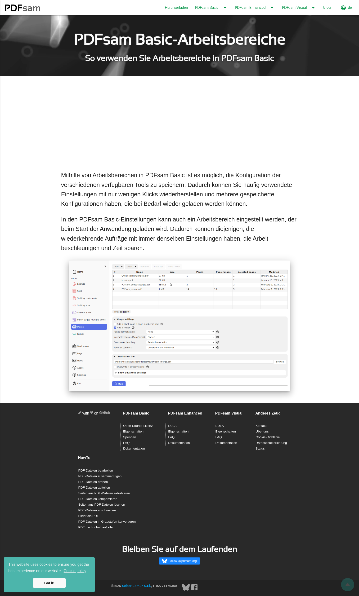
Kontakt (261, 426)
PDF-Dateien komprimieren (97, 499)
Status (260, 448)
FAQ (126, 443)
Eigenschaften (133, 431)
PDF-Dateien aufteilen (94, 487)
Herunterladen (176, 7)
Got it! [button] (49, 583)
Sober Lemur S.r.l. (136, 586)
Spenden (129, 437)
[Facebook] (194, 590)
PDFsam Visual (299, 7)
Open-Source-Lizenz (138, 426)
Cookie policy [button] (75, 571)
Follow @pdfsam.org (179, 561)
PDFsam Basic (211, 7)
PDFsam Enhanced (255, 7)
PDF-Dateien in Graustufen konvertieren (107, 521)
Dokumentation (134, 448)
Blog (327, 7)
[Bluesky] (186, 590)
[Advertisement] (180, 124)
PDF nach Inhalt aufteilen (96, 527)
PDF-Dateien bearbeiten (95, 470)
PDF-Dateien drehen (93, 482)
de (346, 7)
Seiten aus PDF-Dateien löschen (101, 504)
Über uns (262, 431)
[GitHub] (104, 413)
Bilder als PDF (88, 516)
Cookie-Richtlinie (268, 437)
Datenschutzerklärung (271, 443)
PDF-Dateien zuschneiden (97, 510)
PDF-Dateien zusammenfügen (100, 476)
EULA (172, 426)
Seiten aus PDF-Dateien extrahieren (104, 493)
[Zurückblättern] (347, 584)
